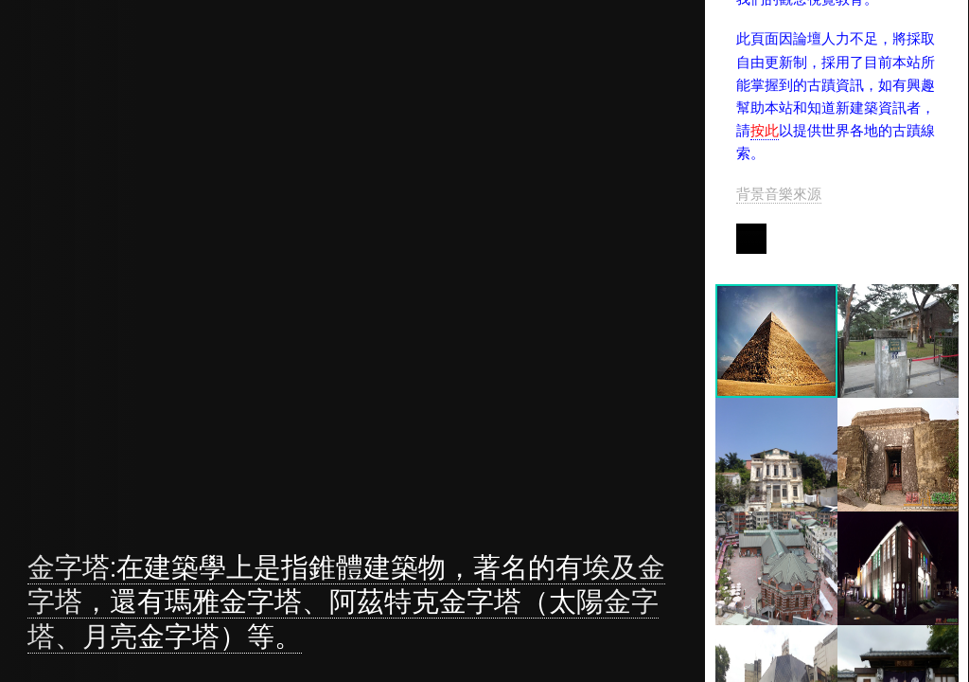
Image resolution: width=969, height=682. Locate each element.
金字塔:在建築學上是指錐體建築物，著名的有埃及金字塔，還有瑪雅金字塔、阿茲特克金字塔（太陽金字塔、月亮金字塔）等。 (346, 602)
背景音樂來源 (779, 194)
